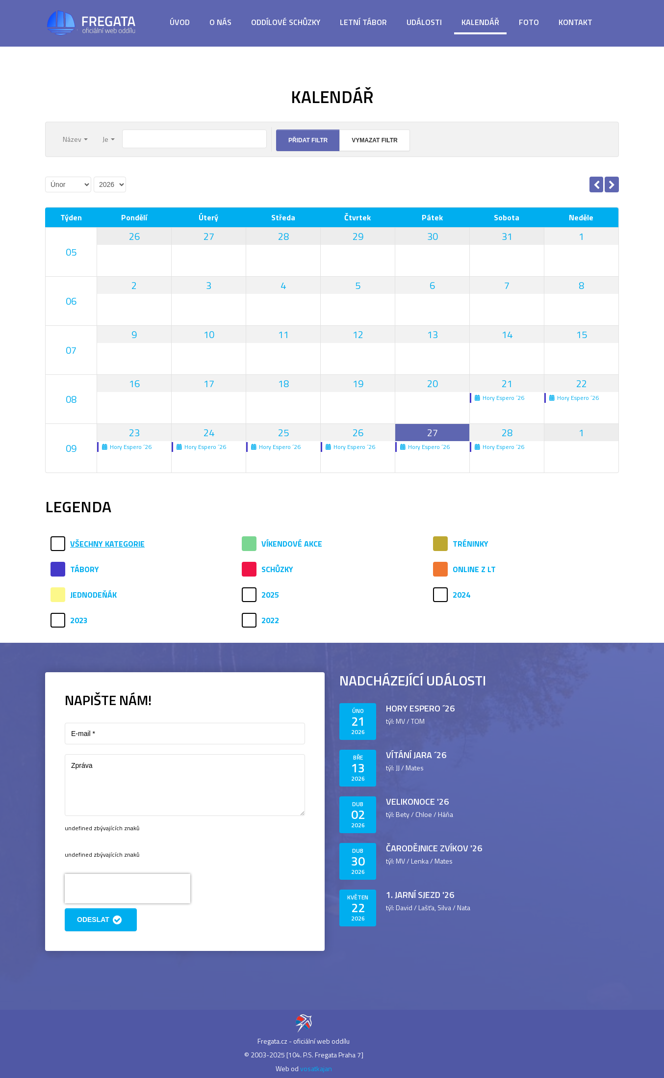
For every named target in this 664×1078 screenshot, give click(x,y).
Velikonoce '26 (417, 801)
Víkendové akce (291, 544)
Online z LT (474, 569)
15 (581, 334)
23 (134, 432)
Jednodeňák (93, 595)
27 (209, 236)
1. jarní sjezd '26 (420, 894)
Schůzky (277, 569)
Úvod (180, 22)
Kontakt (575, 22)
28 (283, 236)
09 (71, 448)
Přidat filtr (308, 140)
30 (432, 236)
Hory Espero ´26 (420, 708)
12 (358, 334)
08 (71, 399)
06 (71, 301)
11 (283, 334)
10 (209, 334)
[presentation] (127, 888)
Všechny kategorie (107, 544)
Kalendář (480, 22)
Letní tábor (363, 22)
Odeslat (101, 920)
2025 (270, 595)
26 (134, 236)
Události (424, 22)
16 (134, 383)
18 (283, 383)
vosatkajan (316, 1068)
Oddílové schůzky (285, 22)
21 (507, 383)
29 (358, 236)
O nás (220, 22)
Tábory (84, 569)
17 (209, 383)
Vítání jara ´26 (416, 755)
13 (432, 334)
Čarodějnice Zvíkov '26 (434, 848)
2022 (270, 620)
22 (581, 383)
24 (209, 432)
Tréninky (470, 544)
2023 (79, 620)
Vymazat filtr (375, 140)
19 (358, 383)
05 (71, 252)
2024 (461, 595)
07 (71, 350)
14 (507, 334)
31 (507, 236)
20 (432, 383)
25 (283, 432)
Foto (529, 22)
